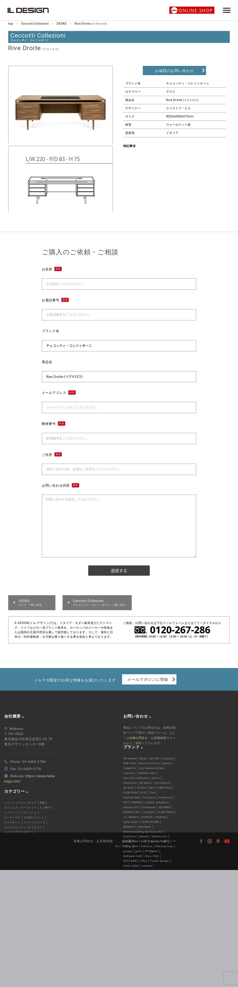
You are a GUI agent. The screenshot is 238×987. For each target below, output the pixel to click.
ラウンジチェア (27, 802)
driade (141, 787)
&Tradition (130, 758)
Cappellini (129, 768)
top (10, 23)
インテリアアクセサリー (19, 832)
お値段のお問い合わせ (174, 71)
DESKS (62, 23)
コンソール (30, 812)
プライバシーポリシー (160, 841)
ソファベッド (12, 812)
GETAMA (164, 807)
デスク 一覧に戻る (30, 602)
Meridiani (145, 826)
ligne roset (130, 822)
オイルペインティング (17, 827)
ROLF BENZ (130, 861)
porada (127, 851)
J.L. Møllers (131, 817)
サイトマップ (125, 846)
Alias (143, 758)
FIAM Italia (165, 787)
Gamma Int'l (131, 807)
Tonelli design (159, 861)
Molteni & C (159, 836)
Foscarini (149, 797)
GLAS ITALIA (166, 812)
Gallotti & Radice (156, 802)
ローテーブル (12, 817)
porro (138, 851)
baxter (167, 763)
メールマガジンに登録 (147, 679)
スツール (39, 822)
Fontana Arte (131, 797)
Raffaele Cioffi (133, 856)
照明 (42, 802)
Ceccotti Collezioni (35, 23)
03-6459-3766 (34, 762)
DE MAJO (146, 783)
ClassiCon (130, 783)
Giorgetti (149, 812)
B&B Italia (129, 763)
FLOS (143, 792)
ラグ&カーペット (33, 817)
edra (151, 787)
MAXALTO (129, 826)
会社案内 (128, 841)
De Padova (162, 783)
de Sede (128, 787)
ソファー (9, 802)
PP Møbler (151, 851)
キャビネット (12, 822)
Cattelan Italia (146, 773)
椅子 (47, 807)
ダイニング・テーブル (17, 807)
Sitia (144, 861)
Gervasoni (149, 807)
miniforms (130, 836)
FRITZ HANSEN (132, 802)
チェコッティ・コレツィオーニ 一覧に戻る (99, 602)
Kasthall (147, 817)
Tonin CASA (130, 865)
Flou (153, 792)
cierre (156, 778)
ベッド (38, 807)
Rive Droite (91, 23)
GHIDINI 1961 (132, 812)
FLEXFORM (130, 792)
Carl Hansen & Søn (151, 768)
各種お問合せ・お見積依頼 (93, 841)
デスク (38, 827)
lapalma (161, 817)
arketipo (167, 758)
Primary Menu (226, 10)
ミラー (27, 822)
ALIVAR (154, 758)
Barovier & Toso (149, 763)
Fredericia (165, 797)
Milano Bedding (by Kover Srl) (142, 831)
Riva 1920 (152, 856)
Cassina (128, 773)
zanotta (147, 865)
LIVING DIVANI (150, 822)
